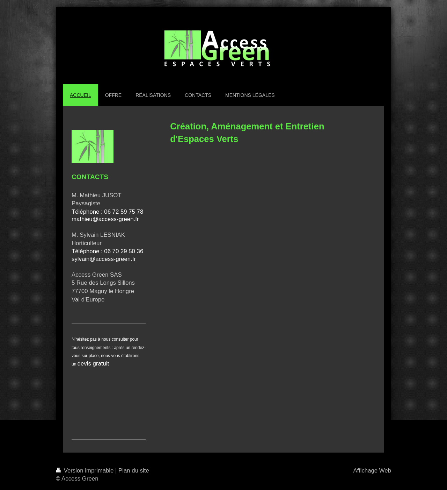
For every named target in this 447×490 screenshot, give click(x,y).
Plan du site (133, 470)
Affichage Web (372, 470)
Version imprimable (85, 470)
